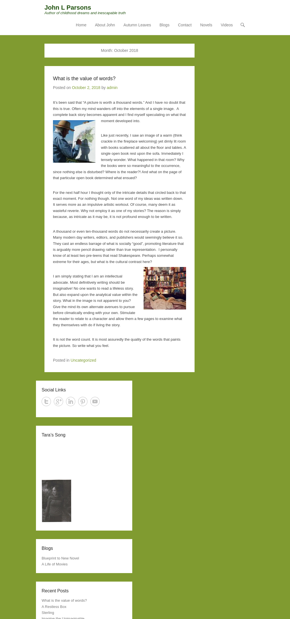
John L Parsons (67, 7)
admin (112, 87)
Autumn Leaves (137, 25)
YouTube (95, 401)
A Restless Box (54, 607)
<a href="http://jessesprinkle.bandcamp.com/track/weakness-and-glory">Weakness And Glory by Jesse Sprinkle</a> (84, 459)
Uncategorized (83, 360)
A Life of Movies (55, 564)
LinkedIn (70, 401)
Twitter (46, 401)
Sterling (48, 612)
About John (105, 25)
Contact (184, 25)
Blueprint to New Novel (60, 558)
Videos (227, 25)
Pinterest (83, 401)
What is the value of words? (84, 78)
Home (81, 25)
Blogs (164, 25)
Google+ (58, 401)
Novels (206, 25)
